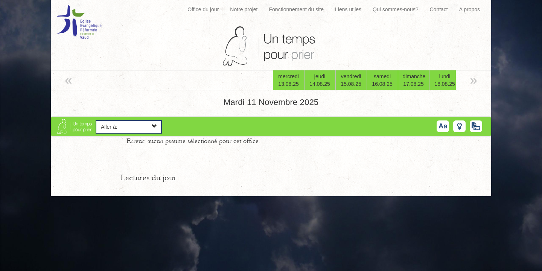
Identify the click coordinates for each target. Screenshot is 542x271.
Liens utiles (348, 9)
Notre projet (243, 9)
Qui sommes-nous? (395, 9)
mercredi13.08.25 (288, 80)
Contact (438, 9)
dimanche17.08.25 (414, 80)
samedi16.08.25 (382, 80)
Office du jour (203, 9)
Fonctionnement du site (296, 9)
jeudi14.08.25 (319, 80)
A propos (469, 9)
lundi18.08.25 (444, 80)
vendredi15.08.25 (351, 80)
